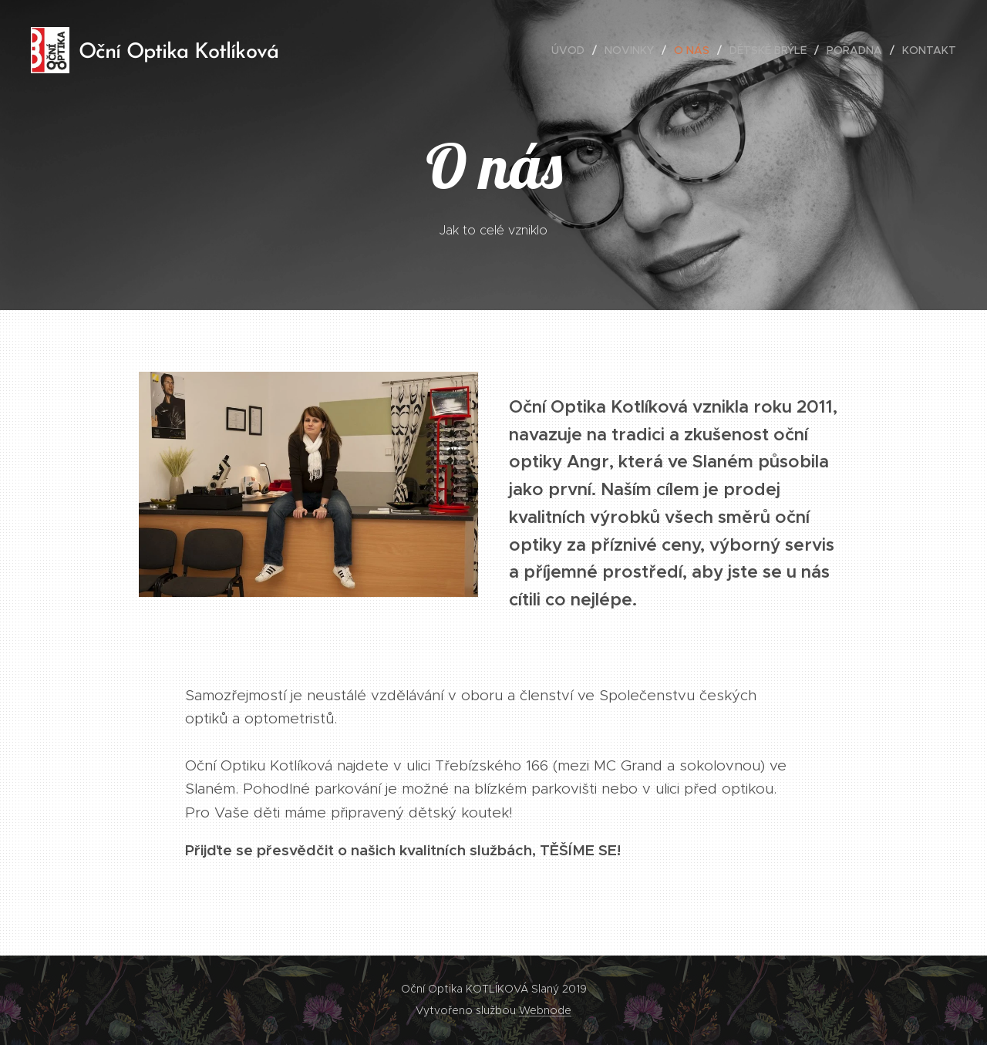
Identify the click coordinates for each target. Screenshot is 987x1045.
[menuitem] (572, 50)
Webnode (545, 1010)
